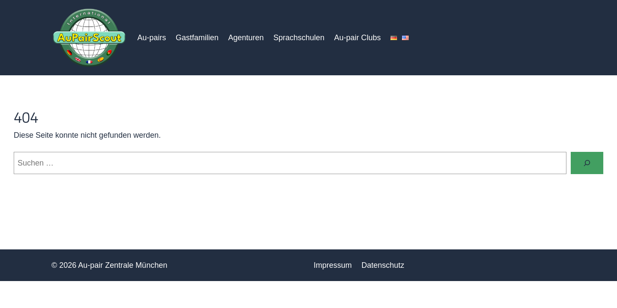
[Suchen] (587, 163)
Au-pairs (151, 37)
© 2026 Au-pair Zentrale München (109, 265)
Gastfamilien (197, 37)
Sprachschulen (298, 37)
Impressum (333, 265)
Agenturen (246, 37)
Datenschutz (383, 265)
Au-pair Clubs (357, 37)
